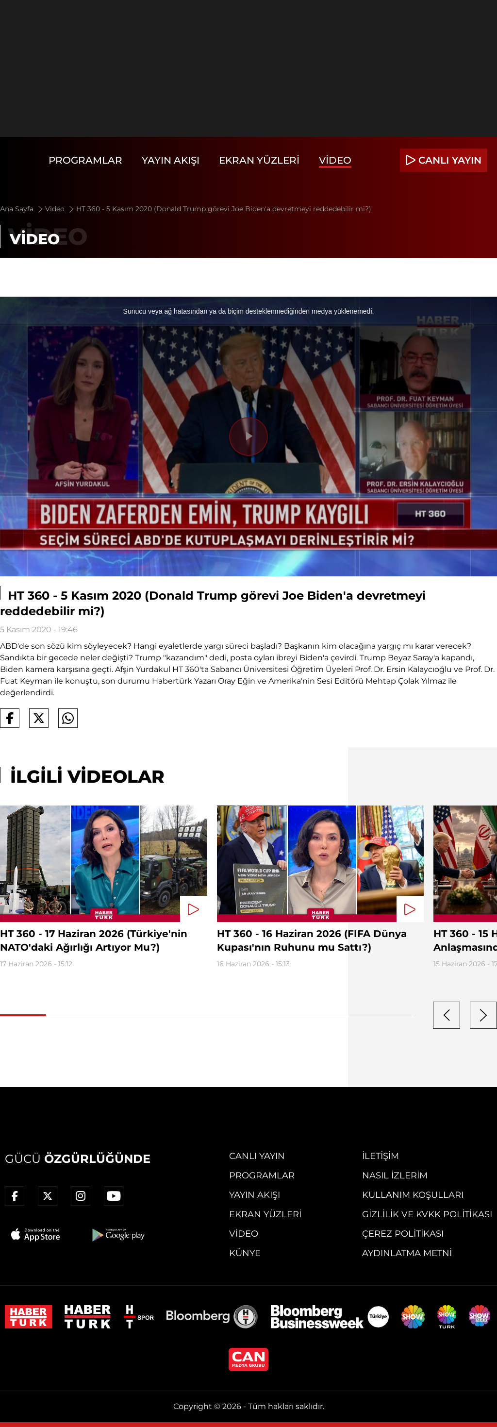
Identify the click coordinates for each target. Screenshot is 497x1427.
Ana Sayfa (22, 208)
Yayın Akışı (170, 160)
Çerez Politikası (403, 1233)
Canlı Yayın (257, 1156)
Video (335, 160)
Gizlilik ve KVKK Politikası (427, 1214)
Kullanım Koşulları (413, 1195)
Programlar (85, 160)
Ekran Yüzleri (259, 160)
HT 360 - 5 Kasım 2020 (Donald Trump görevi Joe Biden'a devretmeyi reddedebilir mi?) (223, 208)
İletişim (380, 1156)
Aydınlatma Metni (407, 1253)
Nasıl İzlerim (395, 1175)
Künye (245, 1253)
